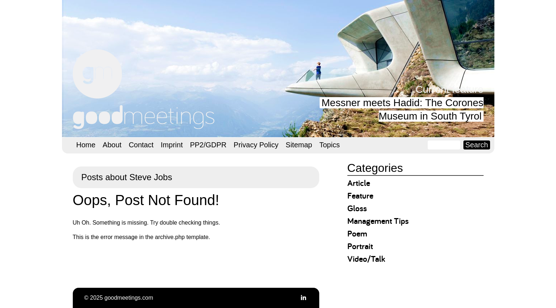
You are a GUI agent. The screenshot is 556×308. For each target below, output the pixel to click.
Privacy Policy (255, 145)
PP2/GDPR (208, 145)
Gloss (357, 208)
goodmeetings (145, 89)
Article (358, 182)
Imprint (172, 145)
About (112, 145)
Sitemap (299, 145)
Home (85, 145)
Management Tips (378, 220)
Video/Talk (366, 258)
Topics (329, 145)
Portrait (360, 246)
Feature (360, 195)
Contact (141, 145)
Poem (357, 233)
